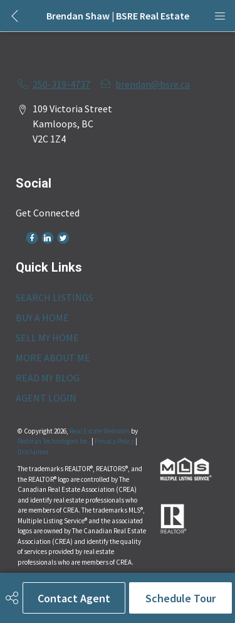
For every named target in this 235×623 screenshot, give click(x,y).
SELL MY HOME (47, 337)
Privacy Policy (114, 441)
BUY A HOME (42, 317)
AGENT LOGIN (46, 397)
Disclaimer (33, 451)
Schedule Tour (180, 598)
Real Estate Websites (100, 431)
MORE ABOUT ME (53, 357)
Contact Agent (74, 598)
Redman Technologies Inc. (54, 441)
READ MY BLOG (48, 377)
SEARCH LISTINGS (54, 297)
